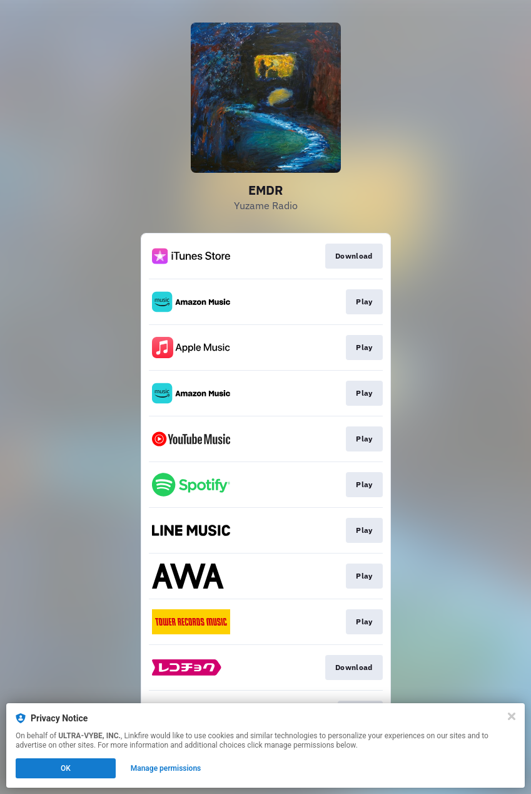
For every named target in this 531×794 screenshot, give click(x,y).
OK (66, 768)
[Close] (512, 716)
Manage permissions (166, 768)
